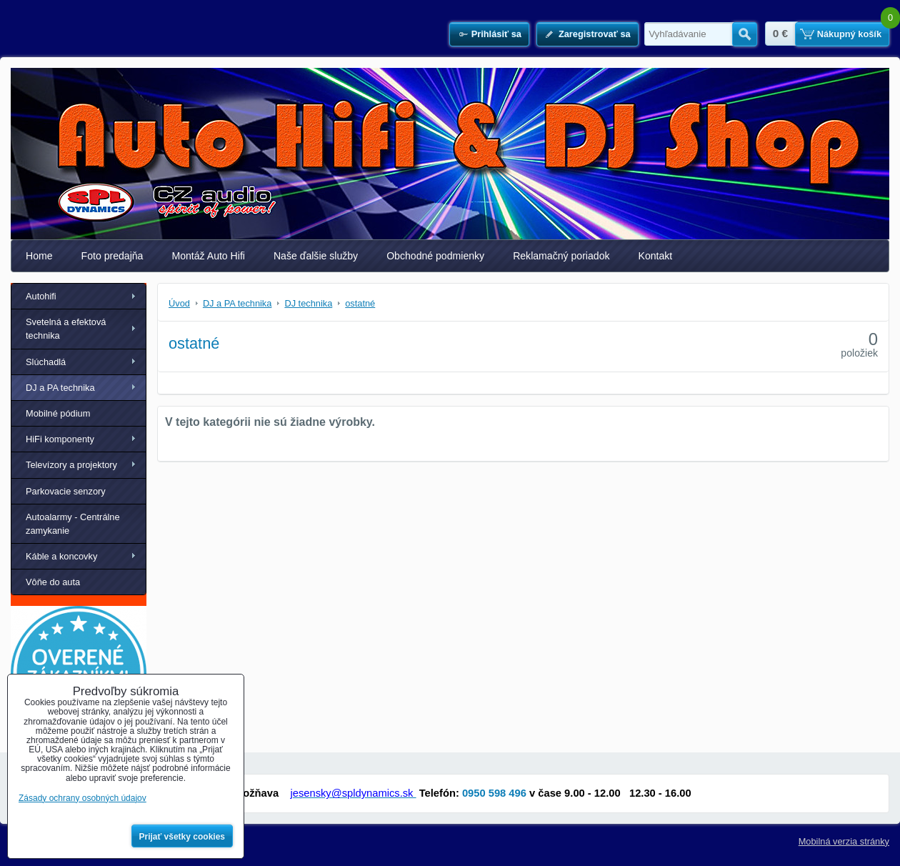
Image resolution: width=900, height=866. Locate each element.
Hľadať (744, 34)
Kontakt (656, 256)
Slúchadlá (46, 362)
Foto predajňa (112, 256)
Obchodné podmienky (435, 256)
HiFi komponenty (60, 439)
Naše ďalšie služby (316, 256)
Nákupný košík (849, 34)
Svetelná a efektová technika (66, 329)
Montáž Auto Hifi (208, 256)
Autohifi (41, 296)
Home (39, 256)
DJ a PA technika (60, 387)
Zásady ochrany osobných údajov (82, 798)
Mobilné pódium (58, 413)
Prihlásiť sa (496, 34)
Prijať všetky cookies (182, 837)
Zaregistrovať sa (595, 34)
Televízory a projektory (71, 464)
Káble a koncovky (61, 556)
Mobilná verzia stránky (844, 841)
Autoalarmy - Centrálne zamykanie (73, 524)
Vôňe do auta (53, 582)
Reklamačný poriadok (561, 256)
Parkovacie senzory (66, 491)
